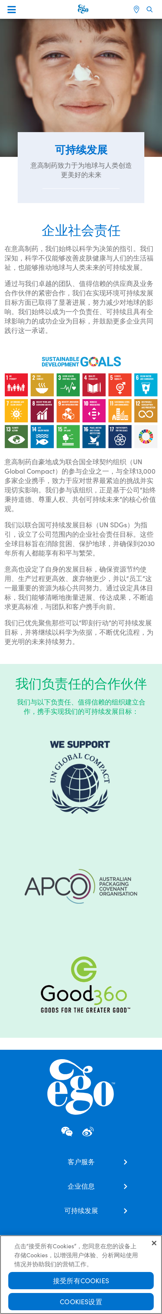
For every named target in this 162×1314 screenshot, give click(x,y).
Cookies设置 (81, 1302)
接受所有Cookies (81, 1281)
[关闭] (154, 1243)
